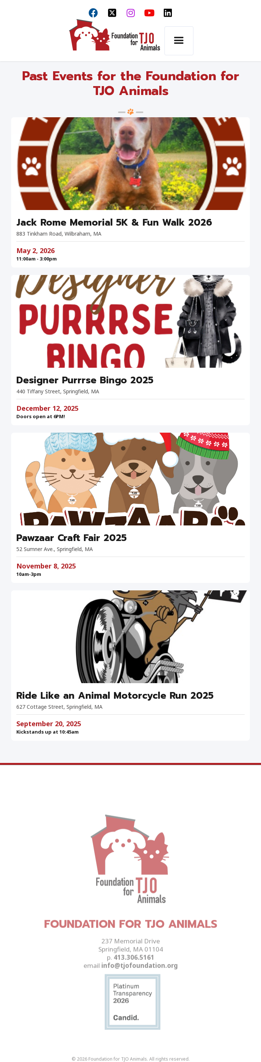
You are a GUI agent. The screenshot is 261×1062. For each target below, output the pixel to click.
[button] (178, 40)
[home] (112, 41)
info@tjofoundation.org (139, 981)
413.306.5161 (134, 973)
